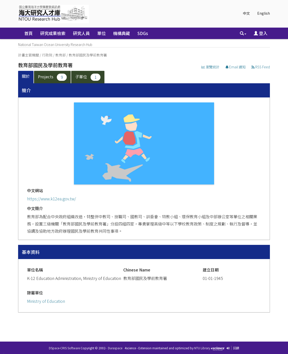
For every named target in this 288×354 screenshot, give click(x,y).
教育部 (60, 54)
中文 (246, 13)
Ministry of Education (46, 301)
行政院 (47, 54)
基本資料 (31, 252)
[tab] (26, 77)
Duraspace (115, 348)
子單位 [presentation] (87, 77)
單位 (101, 33)
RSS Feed (261, 66)
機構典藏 (121, 33)
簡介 (26, 90)
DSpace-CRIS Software (64, 348)
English (263, 13)
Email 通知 (235, 66)
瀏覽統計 (210, 66)
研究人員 (81, 33)
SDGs (142, 33)
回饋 (236, 348)
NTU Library (202, 348)
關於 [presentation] (26, 76)
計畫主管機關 (28, 54)
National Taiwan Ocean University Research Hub (55, 44)
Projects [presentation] (52, 77)
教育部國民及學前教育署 (88, 54)
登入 (260, 33)
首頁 (28, 33)
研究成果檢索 (52, 33)
